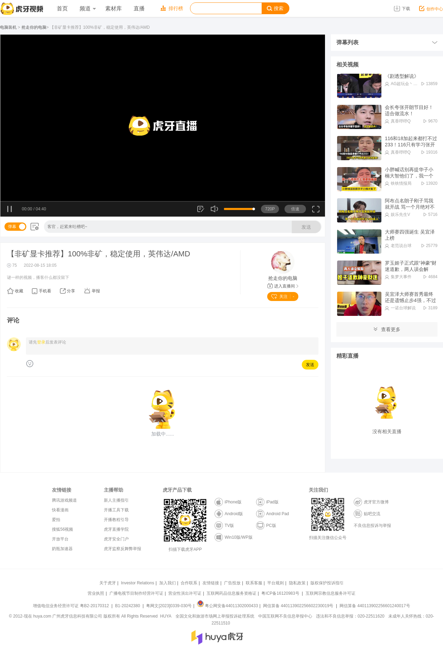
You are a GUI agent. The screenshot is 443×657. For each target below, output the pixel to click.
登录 (41, 342)
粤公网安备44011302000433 (227, 605)
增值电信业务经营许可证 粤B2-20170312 (71, 605)
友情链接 (210, 583)
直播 (139, 8)
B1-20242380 (128, 605)
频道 (88, 8)
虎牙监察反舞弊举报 (122, 548)
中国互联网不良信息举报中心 (285, 616)
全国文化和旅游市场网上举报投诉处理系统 (214, 616)
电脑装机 (8, 27)
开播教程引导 (116, 519)
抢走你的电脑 (33, 27)
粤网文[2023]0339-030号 (169, 605)
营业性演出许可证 (184, 593)
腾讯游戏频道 (64, 500)
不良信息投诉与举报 (372, 525)
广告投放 (232, 583)
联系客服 (254, 583)
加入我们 (167, 583)
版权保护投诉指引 (327, 583)
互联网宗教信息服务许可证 (330, 593)
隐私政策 (297, 583)
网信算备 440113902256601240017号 (375, 605)
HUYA (165, 616)
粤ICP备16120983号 (280, 593)
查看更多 (386, 329)
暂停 (10, 209)
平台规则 (275, 583)
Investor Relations (137, 583)
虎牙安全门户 (116, 539)
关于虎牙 (107, 583)
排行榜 (172, 8)
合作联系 (189, 583)
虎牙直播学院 (116, 529)
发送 (306, 227)
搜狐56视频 (62, 529)
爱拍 (56, 519)
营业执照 (96, 593)
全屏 (316, 211)
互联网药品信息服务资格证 (231, 593)
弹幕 (12, 226)
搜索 (275, 8)
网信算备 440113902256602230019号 (298, 605)
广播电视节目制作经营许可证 (136, 593)
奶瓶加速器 (62, 548)
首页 (62, 8)
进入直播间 (283, 286)
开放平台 (60, 539)
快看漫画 (60, 510)
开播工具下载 (116, 510)
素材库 (113, 8)
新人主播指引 (116, 500)
